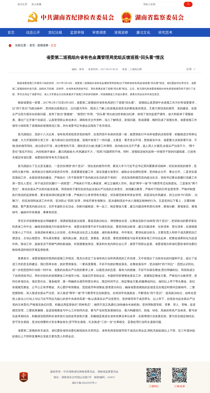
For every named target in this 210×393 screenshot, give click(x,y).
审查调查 (99, 32)
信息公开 (33, 32)
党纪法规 (55, 32)
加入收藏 (36, 4)
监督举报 (77, 32)
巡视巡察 (121, 32)
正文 (53, 45)
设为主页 (22, 4)
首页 (11, 32)
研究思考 (165, 32)
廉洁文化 (143, 32)
